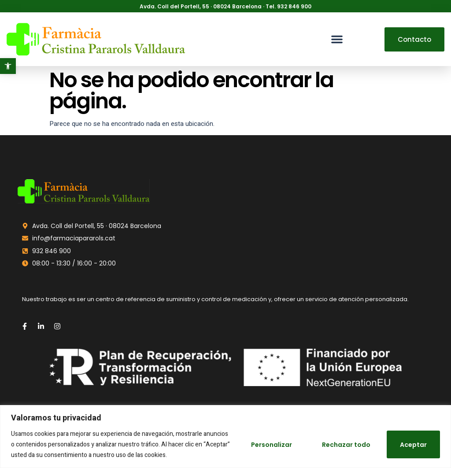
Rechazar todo (346, 444)
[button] (8, 66)
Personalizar (271, 444)
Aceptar (413, 444)
